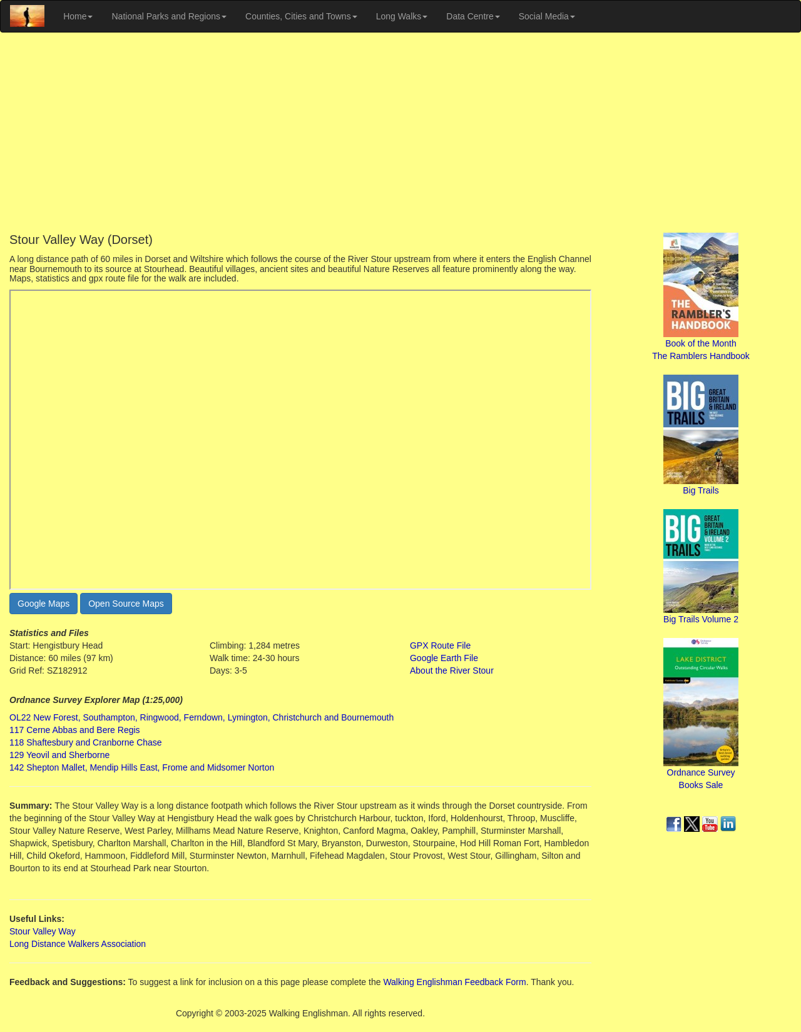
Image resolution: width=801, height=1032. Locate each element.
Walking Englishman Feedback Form (454, 982)
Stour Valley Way (42, 931)
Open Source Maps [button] (126, 604)
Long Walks (402, 16)
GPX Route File (440, 645)
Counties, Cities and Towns (301, 16)
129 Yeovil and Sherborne (59, 755)
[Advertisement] (400, 132)
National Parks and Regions (169, 16)
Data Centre (472, 16)
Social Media (547, 16)
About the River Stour (452, 670)
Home (78, 16)
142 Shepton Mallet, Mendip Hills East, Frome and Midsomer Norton (141, 767)
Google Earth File (444, 658)
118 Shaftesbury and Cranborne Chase (85, 742)
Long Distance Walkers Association (77, 944)
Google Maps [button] (43, 604)
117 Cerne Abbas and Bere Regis (74, 730)
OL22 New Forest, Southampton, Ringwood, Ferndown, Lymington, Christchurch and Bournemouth (201, 717)
